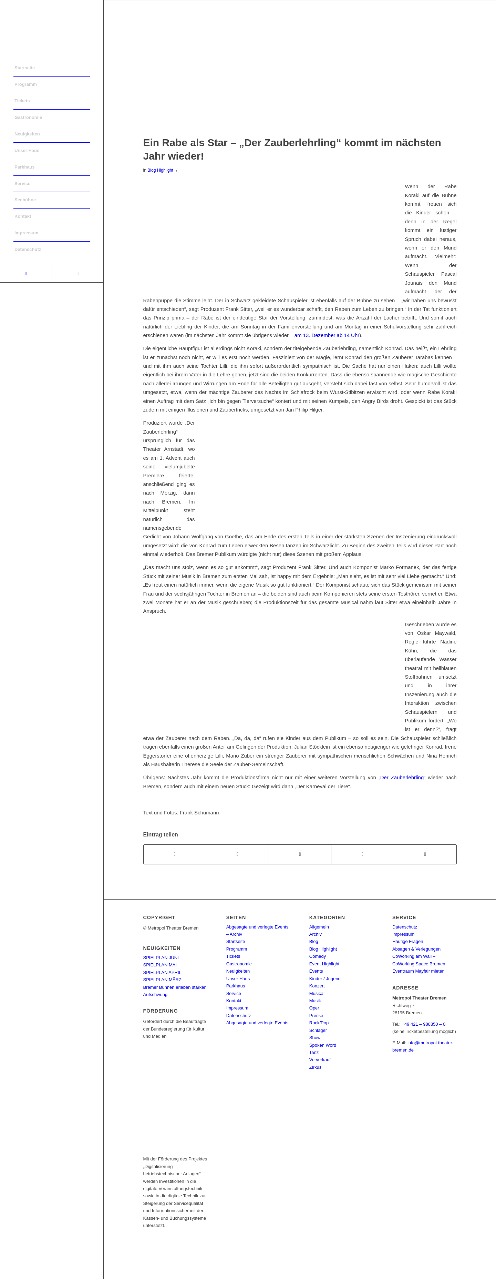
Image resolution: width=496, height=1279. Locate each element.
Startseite (235, 941)
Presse (316, 1015)
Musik (315, 1000)
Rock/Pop (319, 1022)
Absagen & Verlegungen (416, 949)
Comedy (317, 956)
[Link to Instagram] (77, 273)
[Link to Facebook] (26, 273)
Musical (316, 993)
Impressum (237, 1008)
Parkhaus (235, 985)
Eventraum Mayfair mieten (418, 971)
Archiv (315, 934)
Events (316, 971)
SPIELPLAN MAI (160, 964)
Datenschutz (238, 1015)
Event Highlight (324, 963)
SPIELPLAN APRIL (162, 972)
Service (233, 993)
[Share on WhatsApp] (300, 854)
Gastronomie (239, 963)
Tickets (233, 956)
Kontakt (233, 1000)
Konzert (317, 985)
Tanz (314, 1052)
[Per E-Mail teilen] (425, 854)
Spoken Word (323, 1045)
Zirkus (315, 1067)
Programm (236, 949)
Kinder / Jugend (325, 978)
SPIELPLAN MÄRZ (162, 979)
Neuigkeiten (238, 971)
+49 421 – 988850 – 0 (423, 1024)
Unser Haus (238, 978)
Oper (314, 1008)
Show (315, 1037)
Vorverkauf (320, 1059)
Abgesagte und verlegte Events (257, 1022)
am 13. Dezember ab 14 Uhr (326, 335)
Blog (313, 941)
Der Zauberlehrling (402, 777)
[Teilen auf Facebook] (175, 854)
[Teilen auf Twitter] (237, 854)
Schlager (318, 1030)
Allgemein (319, 927)
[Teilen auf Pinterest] (362, 854)
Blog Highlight (160, 170)
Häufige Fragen (407, 941)
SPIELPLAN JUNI (161, 957)
